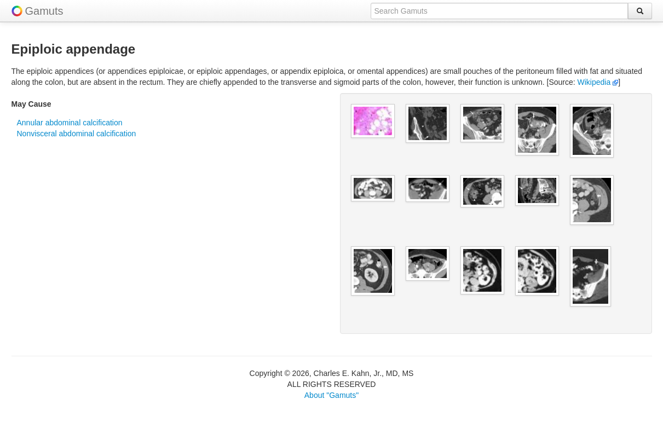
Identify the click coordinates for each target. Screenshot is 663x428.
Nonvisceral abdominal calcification (76, 133)
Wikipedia (598, 82)
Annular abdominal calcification (70, 122)
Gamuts (44, 11)
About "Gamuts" (331, 395)
